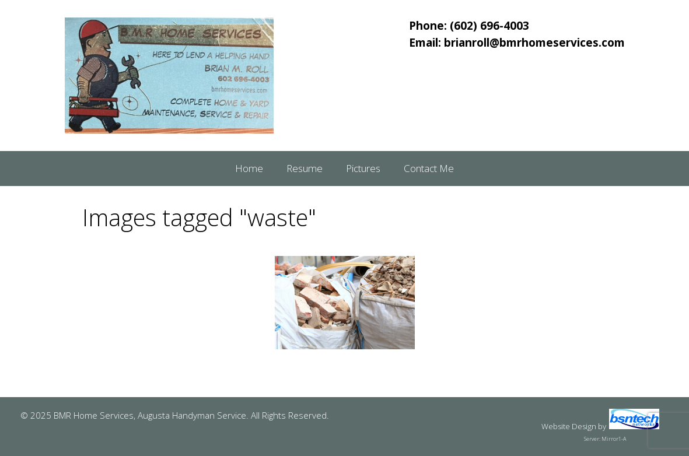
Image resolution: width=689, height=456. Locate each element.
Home (249, 168)
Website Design (568, 426)
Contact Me (429, 168)
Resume (304, 168)
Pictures (363, 168)
